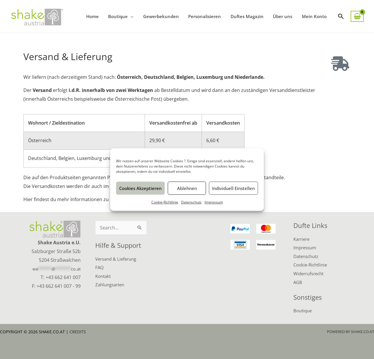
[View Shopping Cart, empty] (357, 16)
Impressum (214, 202)
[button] (341, 16)
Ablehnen (187, 188)
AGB (298, 282)
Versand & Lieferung (117, 258)
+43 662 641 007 (63, 277)
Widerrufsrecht (310, 273)
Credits (78, 331)
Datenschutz (191, 202)
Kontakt (103, 276)
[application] (135, 16)
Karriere (302, 239)
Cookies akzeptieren (140, 188)
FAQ (99, 267)
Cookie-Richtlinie (164, 202)
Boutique (303, 310)
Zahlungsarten (111, 284)
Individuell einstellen (233, 188)
